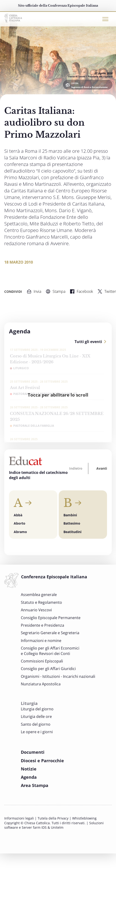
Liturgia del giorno (37, 709)
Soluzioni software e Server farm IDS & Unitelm (54, 825)
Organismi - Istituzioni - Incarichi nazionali (58, 676)
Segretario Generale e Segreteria (50, 632)
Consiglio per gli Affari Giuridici (48, 668)
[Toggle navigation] (105, 19)
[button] (76, 468)
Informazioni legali (19, 818)
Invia (34, 291)
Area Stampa (34, 785)
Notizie (28, 769)
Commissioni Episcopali (42, 661)
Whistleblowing (84, 818)
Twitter (107, 291)
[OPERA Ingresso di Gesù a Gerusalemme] (87, 85)
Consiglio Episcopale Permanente (50, 617)
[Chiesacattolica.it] (13, 17)
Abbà (18, 515)
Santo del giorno (35, 724)
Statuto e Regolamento (41, 602)
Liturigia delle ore (36, 716)
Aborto (19, 523)
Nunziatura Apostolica (41, 684)
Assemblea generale (39, 594)
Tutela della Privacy (53, 818)
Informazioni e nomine (41, 640)
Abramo (20, 532)
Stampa (55, 291)
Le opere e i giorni (37, 731)
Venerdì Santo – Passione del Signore (90, 76)
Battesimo (71, 523)
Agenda (29, 777)
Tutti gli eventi (88, 341)
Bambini (70, 515)
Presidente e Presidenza (42, 625)
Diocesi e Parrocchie (42, 760)
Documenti (33, 752)
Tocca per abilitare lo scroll (58, 395)
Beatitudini (72, 532)
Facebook (81, 291)
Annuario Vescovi (36, 610)
